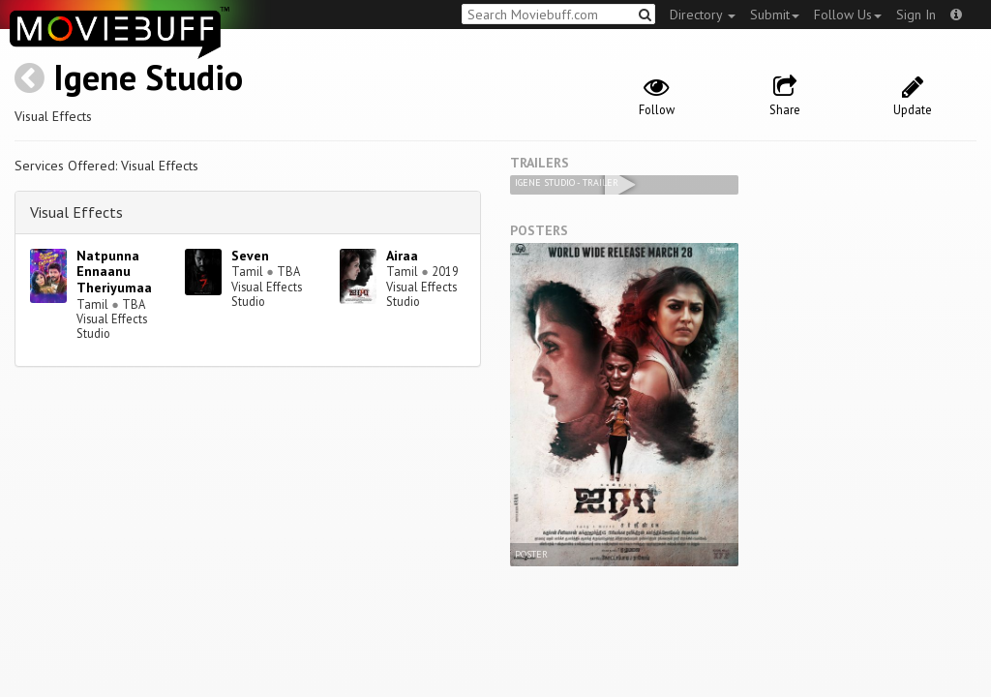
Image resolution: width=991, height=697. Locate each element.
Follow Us (848, 14)
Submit (774, 14)
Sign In (916, 14)
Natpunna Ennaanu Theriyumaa (114, 272)
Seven (250, 255)
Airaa (402, 255)
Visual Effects (76, 212)
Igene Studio (148, 77)
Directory (703, 14)
